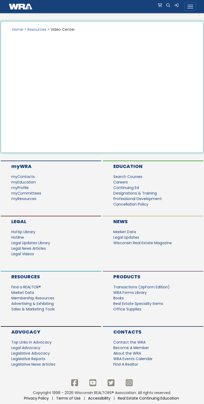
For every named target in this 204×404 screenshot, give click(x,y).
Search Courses (127, 176)
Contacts (127, 332)
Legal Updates (126, 237)
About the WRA (127, 353)
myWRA (21, 166)
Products (126, 276)
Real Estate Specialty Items (138, 303)
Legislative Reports (28, 358)
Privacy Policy (36, 398)
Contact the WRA (129, 342)
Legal (18, 221)
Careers (120, 182)
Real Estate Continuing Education (149, 398)
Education (128, 166)
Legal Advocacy (25, 347)
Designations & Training (135, 193)
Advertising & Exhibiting (32, 303)
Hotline (17, 237)
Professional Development (137, 198)
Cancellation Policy (130, 204)
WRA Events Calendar (133, 358)
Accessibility (99, 398)
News (120, 221)
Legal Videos (22, 254)
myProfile (20, 187)
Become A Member (131, 347)
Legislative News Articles (33, 364)
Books (118, 298)
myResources (23, 198)
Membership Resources (32, 298)
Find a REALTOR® (26, 287)
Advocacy (25, 332)
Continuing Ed (126, 187)
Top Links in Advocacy (31, 342)
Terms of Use (68, 398)
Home (17, 29)
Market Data (124, 231)
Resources (36, 29)
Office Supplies (127, 309)
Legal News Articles (28, 248)
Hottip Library (23, 231)
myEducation (23, 182)
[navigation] (102, 6)
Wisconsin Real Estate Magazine (142, 243)
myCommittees (26, 193)
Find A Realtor (125, 364)
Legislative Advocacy (30, 353)
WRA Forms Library (130, 292)
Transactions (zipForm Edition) (141, 287)
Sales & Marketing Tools (33, 309)
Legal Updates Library (30, 243)
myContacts (23, 176)
